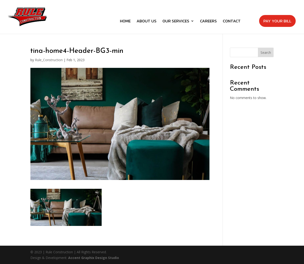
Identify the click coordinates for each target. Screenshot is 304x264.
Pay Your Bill (277, 21)
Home (125, 21)
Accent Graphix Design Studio (93, 257)
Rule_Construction (49, 60)
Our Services (175, 21)
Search (266, 52)
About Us (147, 21)
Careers (208, 21)
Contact (232, 21)
